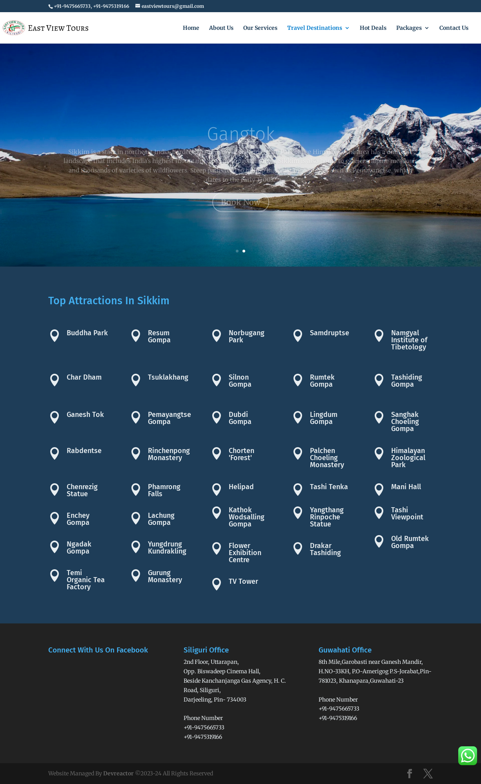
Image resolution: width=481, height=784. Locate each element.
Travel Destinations (314, 28)
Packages (409, 28)
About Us (221, 28)
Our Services (260, 28)
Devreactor (118, 773)
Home (191, 28)
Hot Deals (373, 28)
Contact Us (453, 28)
